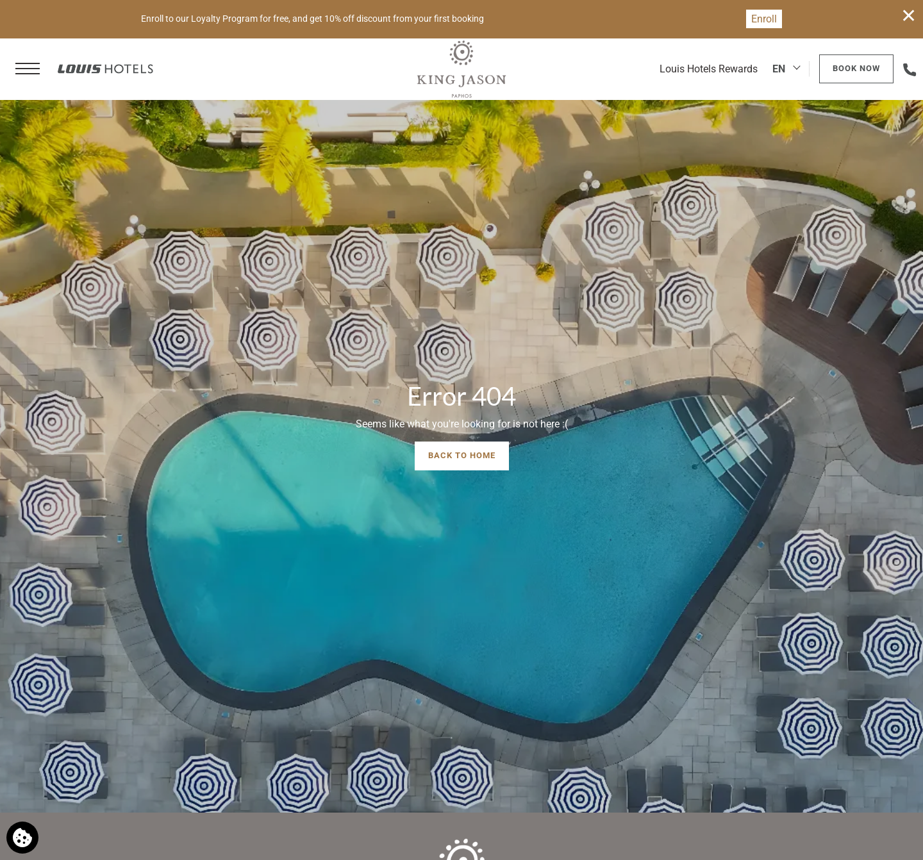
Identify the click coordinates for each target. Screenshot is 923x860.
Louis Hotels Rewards (709, 69)
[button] (27, 69)
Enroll (764, 19)
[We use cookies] (22, 838)
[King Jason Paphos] (461, 69)
